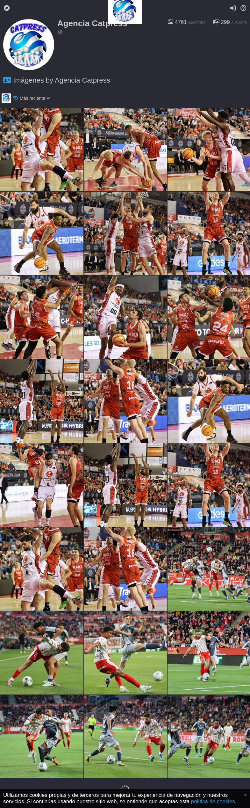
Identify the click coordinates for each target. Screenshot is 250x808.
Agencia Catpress (92, 23)
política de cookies (213, 801)
